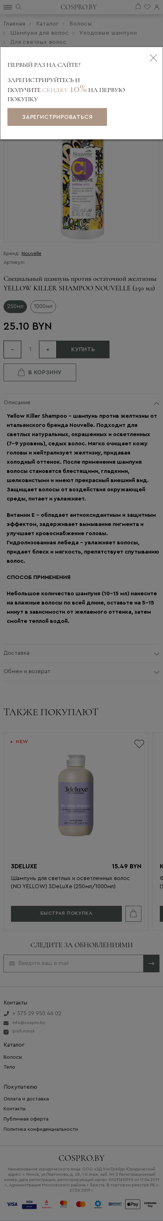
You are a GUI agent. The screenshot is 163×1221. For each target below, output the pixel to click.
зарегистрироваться (57, 117)
